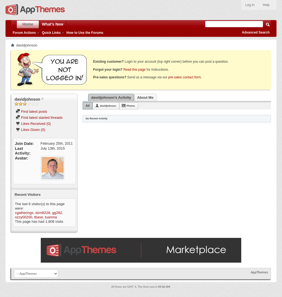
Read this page (134, 70)
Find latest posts (31, 111)
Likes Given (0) (30, 130)
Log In (249, 5)
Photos (131, 106)
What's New (52, 24)
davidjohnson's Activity (111, 97)
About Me (145, 97)
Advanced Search (256, 32)
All (88, 105)
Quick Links (51, 33)
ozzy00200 (23, 217)
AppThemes (259, 272)
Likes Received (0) (33, 124)
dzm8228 (42, 213)
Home (28, 24)
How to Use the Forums (84, 33)
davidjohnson (108, 106)
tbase (38, 217)
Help (266, 5)
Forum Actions (24, 33)
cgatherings (24, 213)
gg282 (57, 213)
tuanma (51, 217)
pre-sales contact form (184, 77)
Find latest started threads (39, 118)
